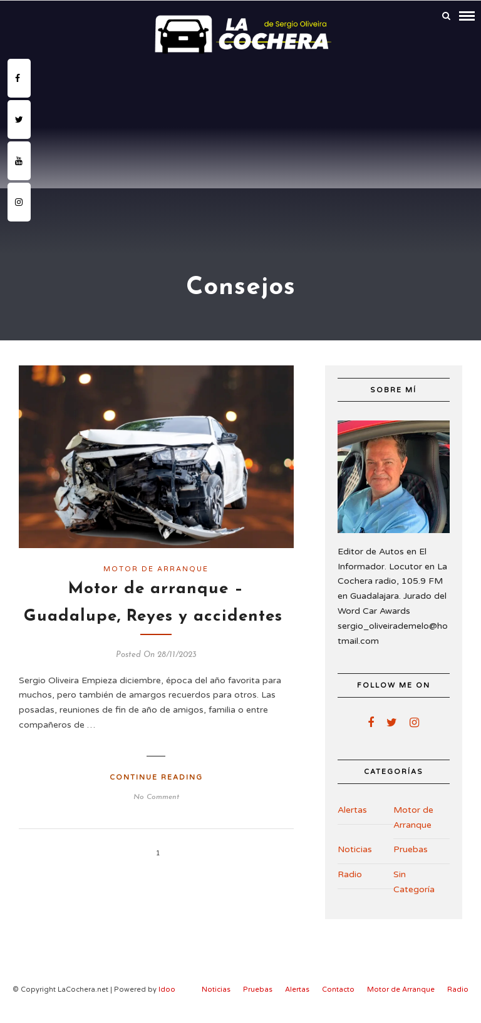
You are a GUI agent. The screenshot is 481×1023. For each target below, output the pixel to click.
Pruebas (410, 849)
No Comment (156, 797)
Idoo (166, 989)
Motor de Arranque (156, 569)
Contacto (338, 989)
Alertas (352, 810)
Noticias (355, 849)
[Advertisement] (240, 152)
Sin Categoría (414, 882)
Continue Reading (156, 777)
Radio (350, 874)
